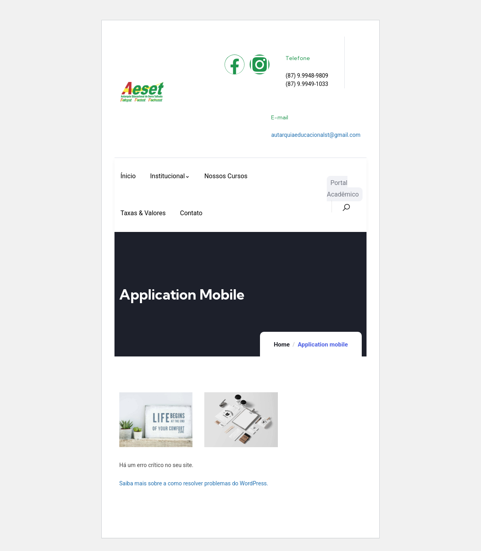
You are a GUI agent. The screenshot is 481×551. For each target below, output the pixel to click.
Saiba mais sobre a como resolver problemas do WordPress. (193, 483)
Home (282, 344)
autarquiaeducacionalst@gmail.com (316, 135)
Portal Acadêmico (343, 188)
